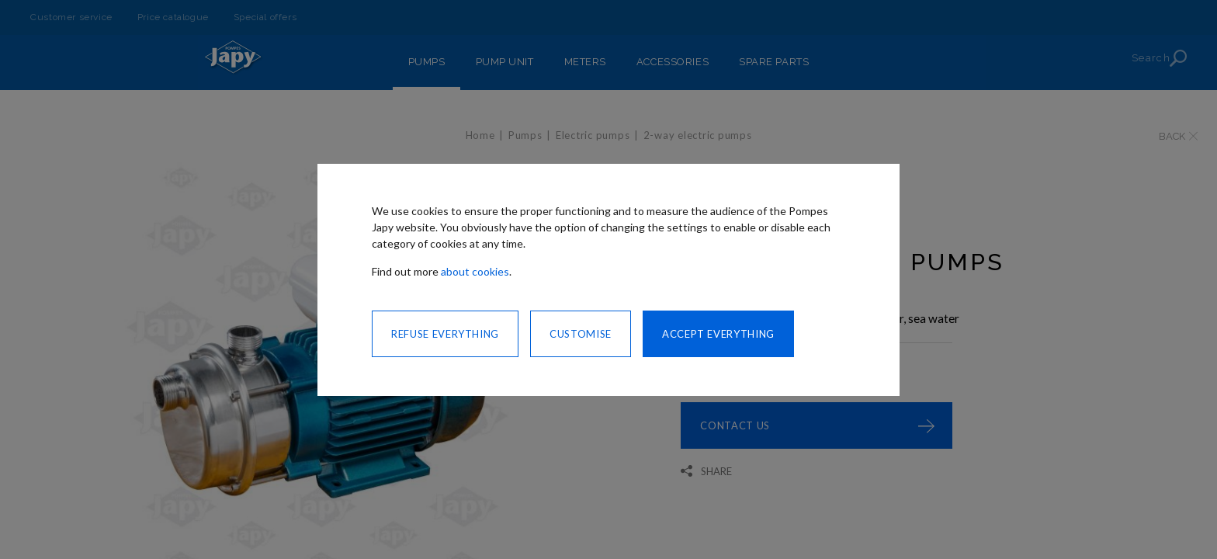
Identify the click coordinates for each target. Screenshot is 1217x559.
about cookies (475, 271)
